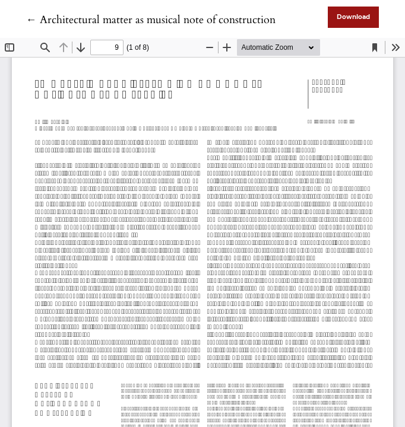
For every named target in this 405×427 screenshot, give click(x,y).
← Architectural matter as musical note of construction (151, 19)
